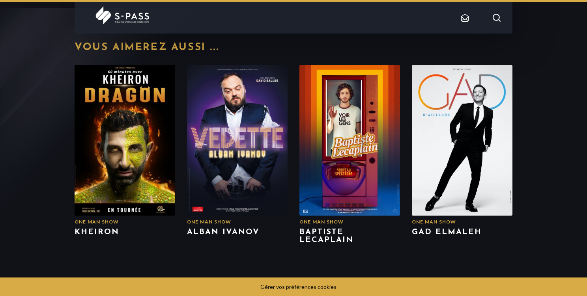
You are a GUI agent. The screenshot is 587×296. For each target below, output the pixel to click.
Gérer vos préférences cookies (298, 286)
